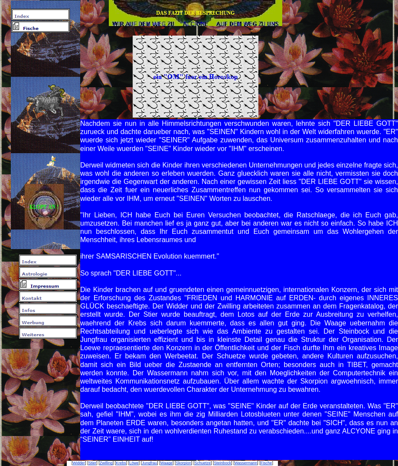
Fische (266, 463)
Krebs (121, 463)
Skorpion (184, 463)
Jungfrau (149, 463)
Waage (166, 463)
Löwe (134, 463)
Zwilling (106, 463)
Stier (92, 463)
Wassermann (246, 463)
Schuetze (203, 463)
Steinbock (223, 463)
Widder (79, 463)
